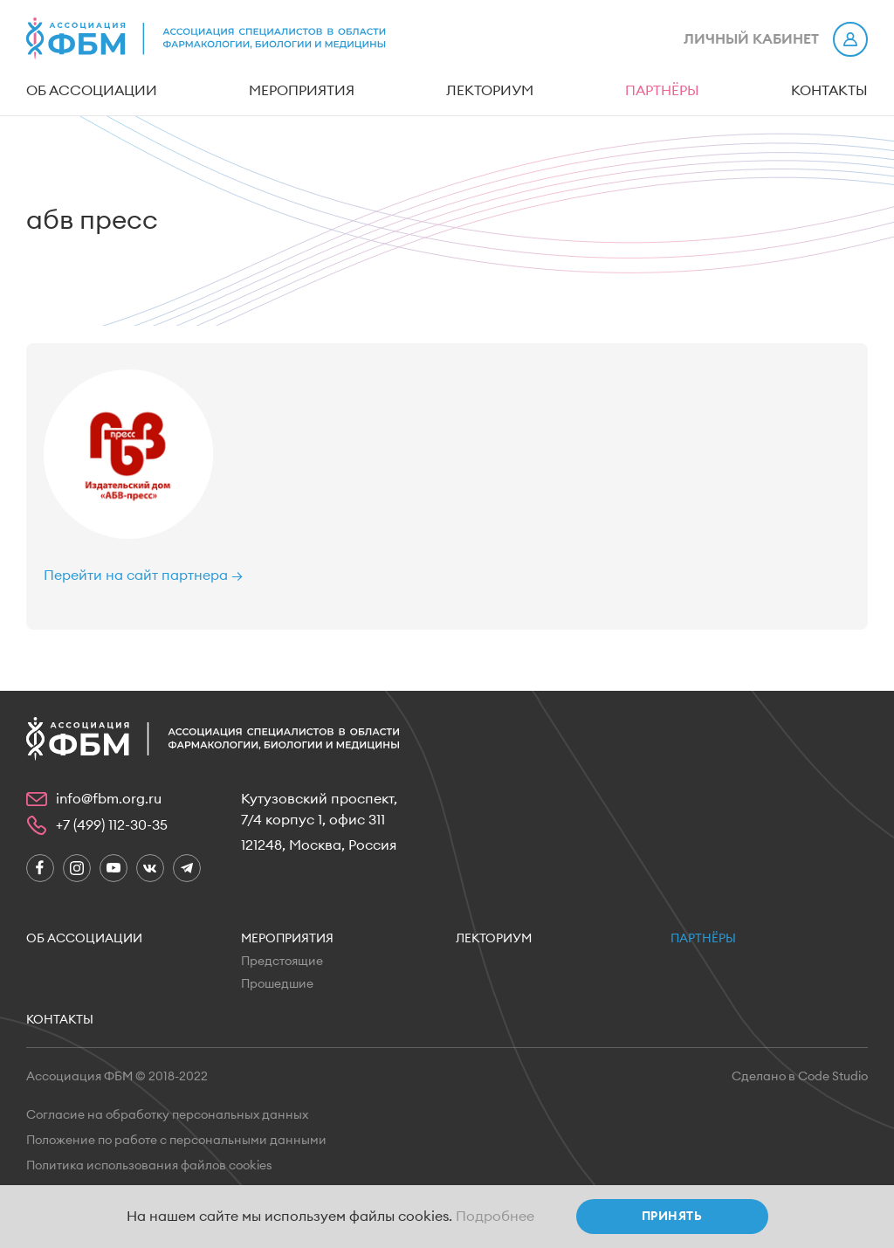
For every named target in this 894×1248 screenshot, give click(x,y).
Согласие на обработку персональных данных (167, 1115)
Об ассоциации (91, 91)
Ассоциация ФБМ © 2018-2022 (117, 1077)
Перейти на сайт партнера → (143, 576)
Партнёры (662, 91)
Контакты (829, 91)
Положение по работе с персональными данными (176, 1140)
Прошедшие (277, 984)
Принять (672, 1216)
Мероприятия (301, 91)
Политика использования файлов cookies (149, 1166)
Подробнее (495, 1217)
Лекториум (489, 91)
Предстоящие (282, 961)
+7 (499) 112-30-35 (112, 825)
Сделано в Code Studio (800, 1077)
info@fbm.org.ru (109, 799)
